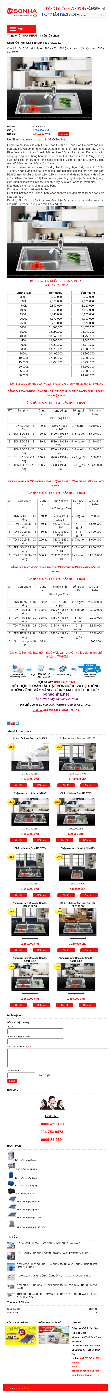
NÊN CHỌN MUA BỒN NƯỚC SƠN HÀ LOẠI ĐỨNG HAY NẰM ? (48, 1243)
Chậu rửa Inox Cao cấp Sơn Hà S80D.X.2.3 (30, 959)
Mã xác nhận (14, 1070)
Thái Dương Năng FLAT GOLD (32, 1227)
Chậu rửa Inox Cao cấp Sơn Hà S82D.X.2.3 (77, 904)
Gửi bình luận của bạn (19, 1046)
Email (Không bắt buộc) (18, 1036)
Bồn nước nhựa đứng (22, 1178)
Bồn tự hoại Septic (25, 1194)
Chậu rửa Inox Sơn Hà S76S (30, 848)
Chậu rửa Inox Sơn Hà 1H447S (78, 848)
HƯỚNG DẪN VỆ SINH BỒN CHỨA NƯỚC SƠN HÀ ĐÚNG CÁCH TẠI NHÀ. (54, 1275)
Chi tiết (18, 785)
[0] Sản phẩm (94, 8)
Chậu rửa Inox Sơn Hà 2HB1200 (77, 738)
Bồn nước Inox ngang (26, 1169)
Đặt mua (64, 134)
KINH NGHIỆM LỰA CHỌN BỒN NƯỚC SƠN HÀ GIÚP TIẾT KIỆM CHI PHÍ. (54, 1253)
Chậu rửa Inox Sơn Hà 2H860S (30, 738)
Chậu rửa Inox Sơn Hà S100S (30, 793)
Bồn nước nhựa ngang (22, 1185)
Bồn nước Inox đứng (25, 1160)
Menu (21, 29)
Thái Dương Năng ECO (28, 1201)
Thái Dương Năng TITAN (29, 1217)
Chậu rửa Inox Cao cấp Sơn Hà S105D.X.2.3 (30, 904)
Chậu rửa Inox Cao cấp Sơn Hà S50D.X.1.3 (76, 959)
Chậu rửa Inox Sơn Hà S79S (76, 793)
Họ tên (11, 1026)
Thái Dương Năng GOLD (29, 1209)
